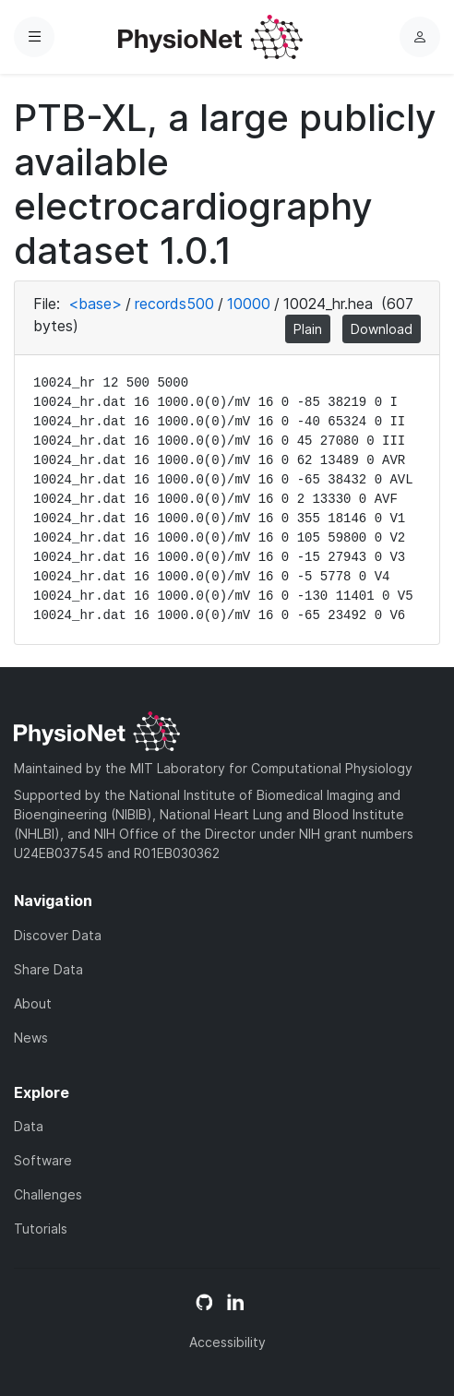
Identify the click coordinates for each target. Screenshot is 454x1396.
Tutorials (40, 1228)
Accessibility (227, 1342)
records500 (174, 303)
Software (43, 1160)
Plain (307, 329)
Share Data (48, 969)
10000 (248, 303)
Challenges (48, 1194)
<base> (95, 303)
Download (381, 329)
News (31, 1037)
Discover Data (58, 935)
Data (28, 1126)
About (33, 1003)
